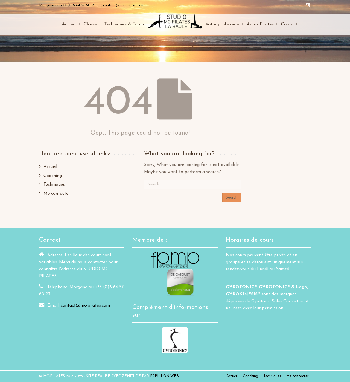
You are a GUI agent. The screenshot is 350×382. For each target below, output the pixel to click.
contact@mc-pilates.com (85, 305)
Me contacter (56, 193)
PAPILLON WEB (164, 376)
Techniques (54, 184)
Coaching (52, 176)
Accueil (50, 167)
